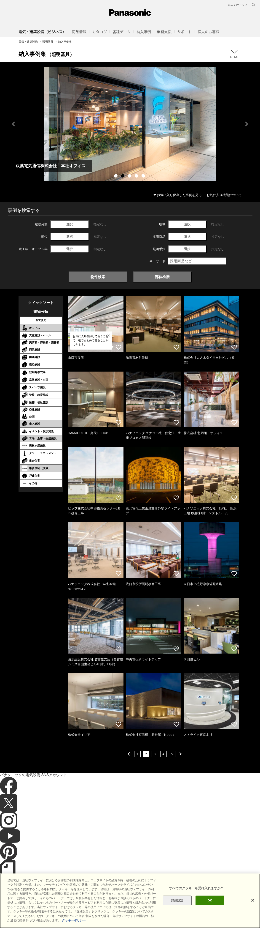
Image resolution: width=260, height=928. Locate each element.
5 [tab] (144, 176)
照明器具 (47, 42)
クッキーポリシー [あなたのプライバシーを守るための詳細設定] (74, 920)
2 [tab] (123, 176)
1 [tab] (116, 176)
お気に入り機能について (224, 195)
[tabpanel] (130, 124)
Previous (13, 124)
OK (210, 900)
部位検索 (162, 276)
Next (246, 124)
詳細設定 (177, 900)
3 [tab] (130, 176)
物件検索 (98, 276)
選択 (69, 224)
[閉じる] (253, 900)
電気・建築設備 (28, 42)
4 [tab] (137, 176)
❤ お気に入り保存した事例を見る (177, 195)
